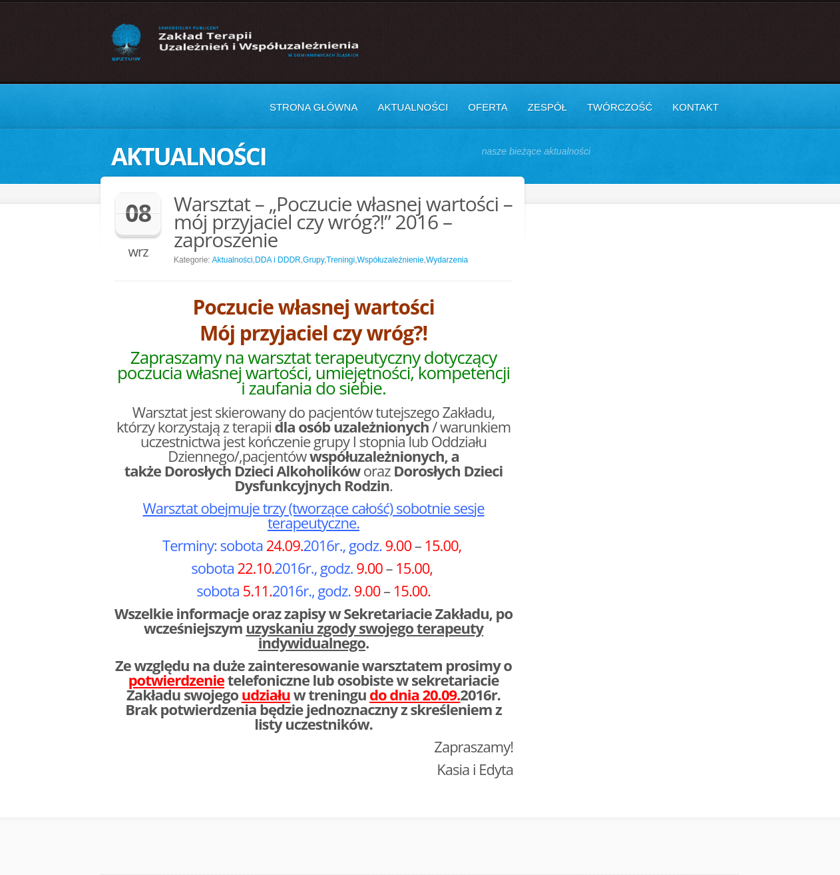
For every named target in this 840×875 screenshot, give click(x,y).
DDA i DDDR (278, 260)
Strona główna (314, 107)
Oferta (487, 107)
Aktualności (412, 107)
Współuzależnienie (390, 260)
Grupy (313, 260)
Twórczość (619, 107)
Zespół (547, 107)
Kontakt (695, 107)
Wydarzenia (447, 260)
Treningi (340, 260)
